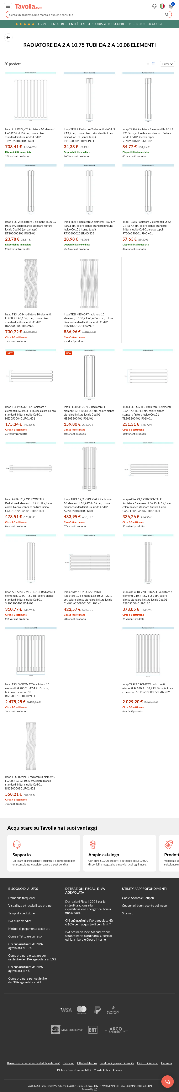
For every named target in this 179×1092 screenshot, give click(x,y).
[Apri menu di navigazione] (8, 6)
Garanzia (166, 1063)
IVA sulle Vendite (20, 921)
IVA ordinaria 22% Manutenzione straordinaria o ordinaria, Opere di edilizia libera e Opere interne (88, 935)
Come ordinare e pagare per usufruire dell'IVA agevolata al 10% (32, 957)
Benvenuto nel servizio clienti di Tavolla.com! (33, 1063)
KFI (95, 1089)
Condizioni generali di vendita (117, 1063)
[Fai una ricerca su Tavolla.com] (89, 14)
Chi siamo (68, 1063)
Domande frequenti (21, 898)
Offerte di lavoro (87, 1063)
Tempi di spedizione (21, 913)
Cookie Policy (102, 1070)
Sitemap (127, 913)
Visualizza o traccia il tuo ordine (30, 905)
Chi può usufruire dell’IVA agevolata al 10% (25, 946)
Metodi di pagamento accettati (29, 928)
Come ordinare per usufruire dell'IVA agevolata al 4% (27, 980)
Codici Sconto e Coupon (138, 898)
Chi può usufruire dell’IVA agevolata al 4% (25, 968)
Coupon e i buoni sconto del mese (144, 905)
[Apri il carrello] (170, 6)
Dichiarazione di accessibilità (74, 1070)
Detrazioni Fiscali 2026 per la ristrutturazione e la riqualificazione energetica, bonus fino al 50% (88, 907)
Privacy (117, 1070)
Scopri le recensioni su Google (89, 24)
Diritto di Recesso (147, 1063)
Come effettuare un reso (25, 936)
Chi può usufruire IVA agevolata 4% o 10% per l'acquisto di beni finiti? (89, 922)
